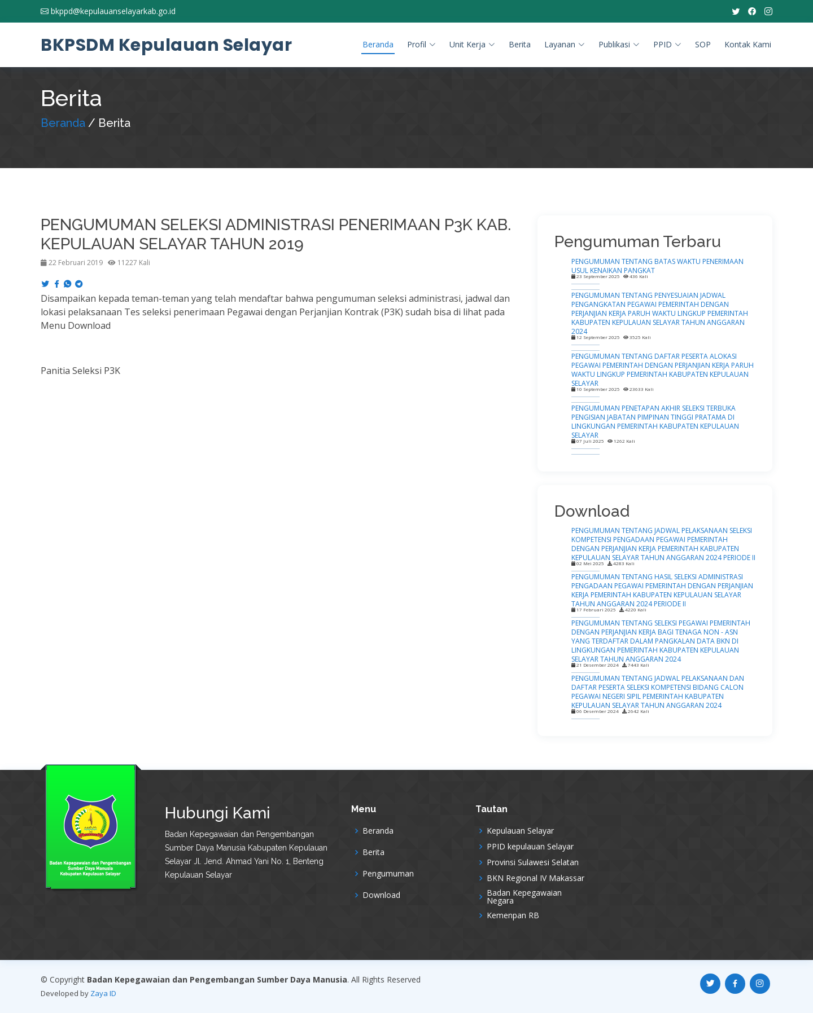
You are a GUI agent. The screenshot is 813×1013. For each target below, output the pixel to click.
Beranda (378, 44)
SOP (703, 44)
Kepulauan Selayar (520, 831)
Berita (520, 44)
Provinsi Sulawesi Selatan (533, 862)
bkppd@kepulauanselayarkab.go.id (113, 11)
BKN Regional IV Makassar (535, 878)
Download (381, 895)
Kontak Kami (747, 44)
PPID (667, 44)
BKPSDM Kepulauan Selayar (166, 45)
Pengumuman (388, 874)
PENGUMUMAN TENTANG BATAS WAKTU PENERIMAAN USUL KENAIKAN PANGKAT (657, 266)
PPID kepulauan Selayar (530, 847)
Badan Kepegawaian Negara (524, 897)
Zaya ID (103, 993)
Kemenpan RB (513, 915)
